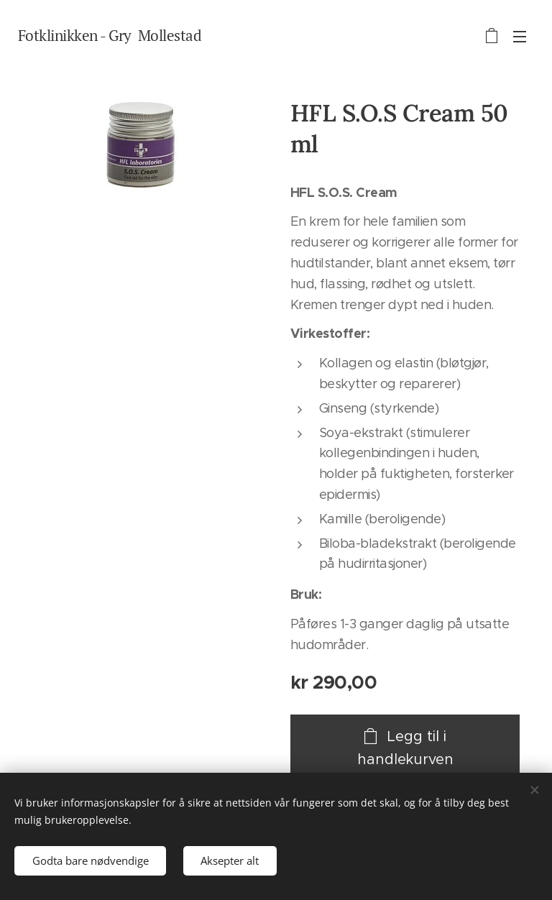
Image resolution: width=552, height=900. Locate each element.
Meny (519, 36)
